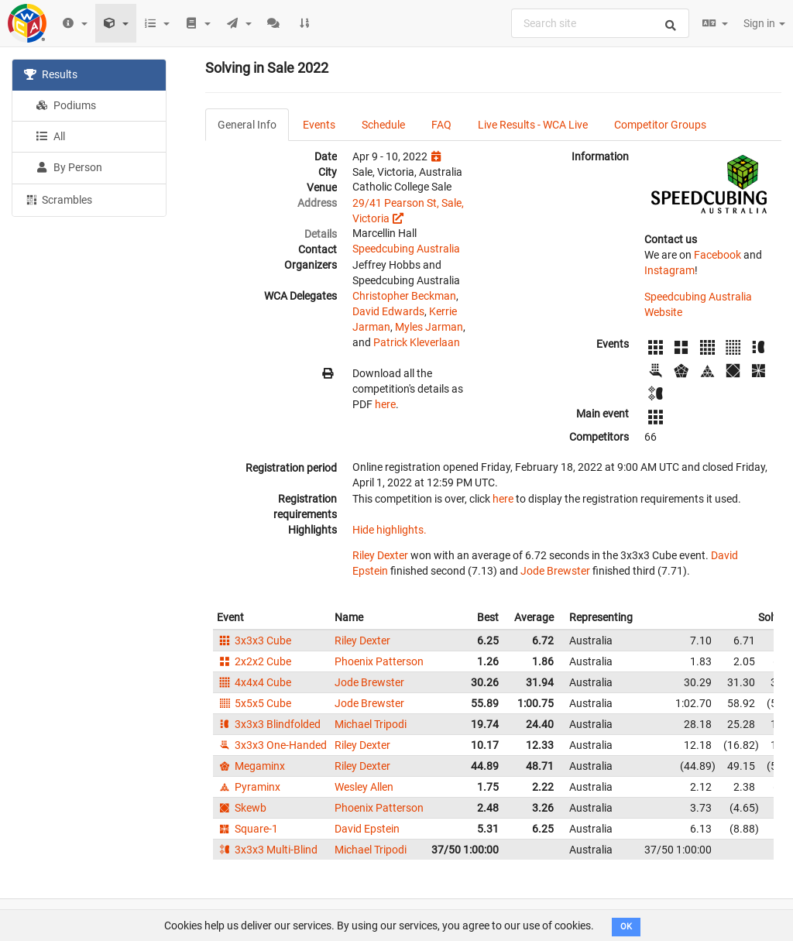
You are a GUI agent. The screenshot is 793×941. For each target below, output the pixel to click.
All (50, 136)
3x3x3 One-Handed (272, 745)
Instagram (669, 270)
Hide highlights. (389, 530)
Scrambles (58, 199)
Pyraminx (248, 787)
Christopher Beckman (404, 296)
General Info (247, 124)
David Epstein (367, 829)
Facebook (717, 255)
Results (50, 74)
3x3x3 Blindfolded (269, 724)
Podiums (66, 105)
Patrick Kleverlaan (416, 342)
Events (319, 124)
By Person (69, 167)
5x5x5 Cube (254, 703)
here (385, 404)
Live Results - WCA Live (533, 124)
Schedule (383, 124)
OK (626, 927)
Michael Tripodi (371, 724)
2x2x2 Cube (254, 661)
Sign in (764, 23)
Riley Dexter (380, 555)
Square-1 (247, 829)
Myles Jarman (429, 327)
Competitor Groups (660, 124)
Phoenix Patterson (379, 661)
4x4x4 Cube (254, 682)
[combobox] (600, 23)
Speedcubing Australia (406, 248)
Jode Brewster (555, 571)
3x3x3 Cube (254, 640)
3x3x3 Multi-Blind (267, 849)
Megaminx (251, 766)
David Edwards (388, 311)
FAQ (441, 124)
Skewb (241, 808)
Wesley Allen (364, 787)
